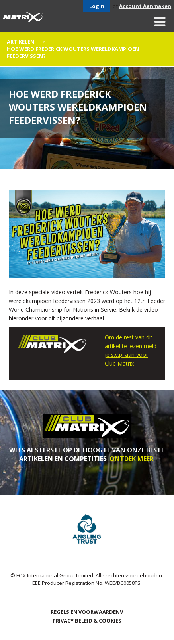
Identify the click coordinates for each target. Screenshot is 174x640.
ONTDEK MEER (131, 458)
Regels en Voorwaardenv (87, 611)
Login (96, 6)
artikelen (20, 41)
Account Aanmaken (145, 6)
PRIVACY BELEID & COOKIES (87, 620)
